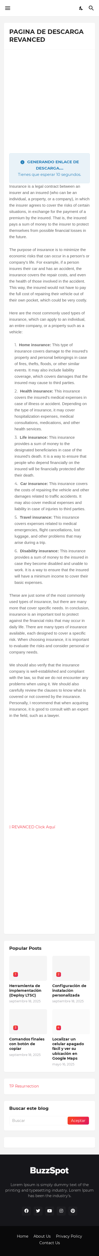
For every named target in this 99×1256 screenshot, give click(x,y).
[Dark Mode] (81, 8)
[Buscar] (92, 8)
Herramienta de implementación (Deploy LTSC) (25, 990)
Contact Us (49, 1242)
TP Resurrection (24, 1086)
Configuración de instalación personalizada (69, 990)
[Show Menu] (7, 8)
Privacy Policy (69, 1236)
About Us (42, 1236)
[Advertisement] (49, 104)
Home (22, 1236)
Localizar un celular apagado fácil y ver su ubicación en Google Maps (68, 1049)
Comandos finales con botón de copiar (26, 1044)
